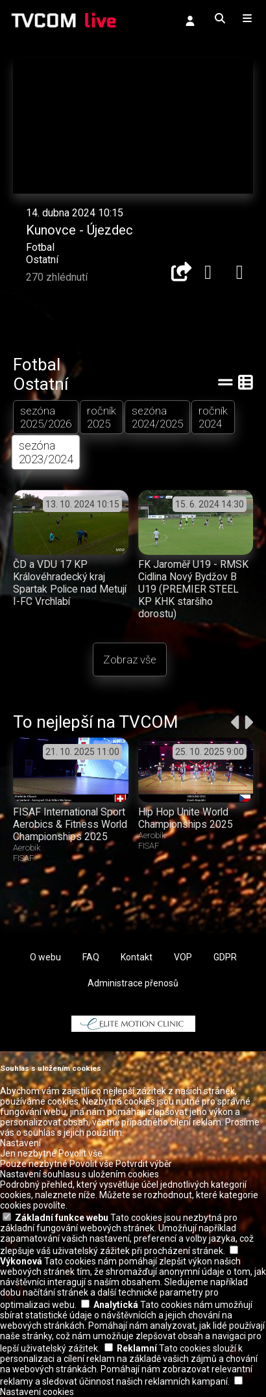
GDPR (225, 957)
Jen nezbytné (28, 1153)
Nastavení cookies (37, 1392)
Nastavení (20, 1143)
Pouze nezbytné (33, 1164)
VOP (183, 957)
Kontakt (136, 957)
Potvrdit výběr (143, 1164)
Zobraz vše (129, 659)
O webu (45, 957)
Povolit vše (80, 1153)
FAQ (90, 957)
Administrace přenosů (133, 983)
